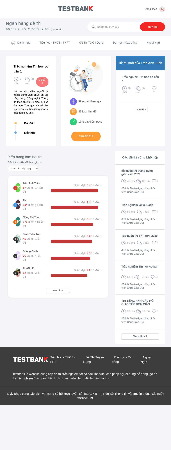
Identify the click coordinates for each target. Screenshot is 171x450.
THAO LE (28, 268)
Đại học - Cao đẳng (125, 42)
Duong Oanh (30, 251)
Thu (25, 200)
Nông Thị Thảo (31, 217)
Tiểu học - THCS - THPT (54, 42)
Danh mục (20, 43)
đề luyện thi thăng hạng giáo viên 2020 (137, 172)
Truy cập (152, 27)
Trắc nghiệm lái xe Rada (137, 205)
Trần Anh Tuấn (31, 183)
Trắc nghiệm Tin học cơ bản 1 (139, 268)
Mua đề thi (86, 136)
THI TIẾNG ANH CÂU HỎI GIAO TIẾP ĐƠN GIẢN (137, 302)
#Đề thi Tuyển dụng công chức (138, 188)
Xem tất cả (140, 109)
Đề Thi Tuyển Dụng (91, 42)
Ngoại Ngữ (153, 42)
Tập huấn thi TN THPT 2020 (139, 235)
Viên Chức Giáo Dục (132, 192)
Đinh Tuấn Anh (31, 234)
